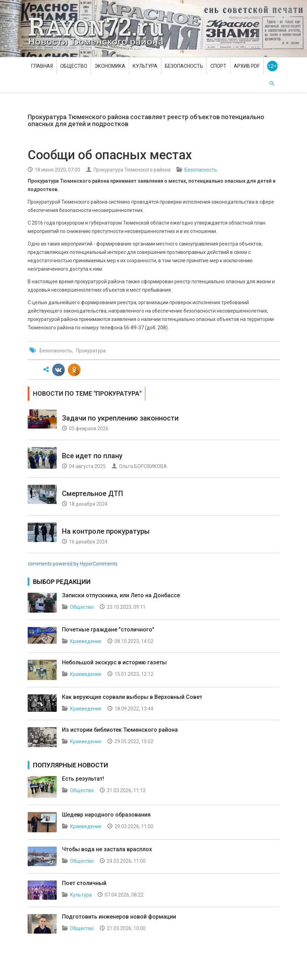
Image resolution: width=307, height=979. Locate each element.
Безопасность (184, 66)
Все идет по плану (92, 456)
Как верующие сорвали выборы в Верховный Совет (132, 697)
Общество (73, 66)
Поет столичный (84, 883)
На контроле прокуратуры (106, 531)
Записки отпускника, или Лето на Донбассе (121, 595)
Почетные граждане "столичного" (108, 629)
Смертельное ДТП (92, 493)
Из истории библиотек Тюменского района (120, 729)
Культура (145, 66)
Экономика (110, 66)
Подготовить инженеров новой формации (119, 916)
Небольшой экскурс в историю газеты (114, 662)
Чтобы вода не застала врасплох (107, 849)
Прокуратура (91, 350)
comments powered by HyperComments (73, 564)
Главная (42, 66)
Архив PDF (247, 66)
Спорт (218, 66)
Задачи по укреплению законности (120, 418)
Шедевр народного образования (106, 814)
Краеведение (86, 641)
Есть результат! (83, 778)
